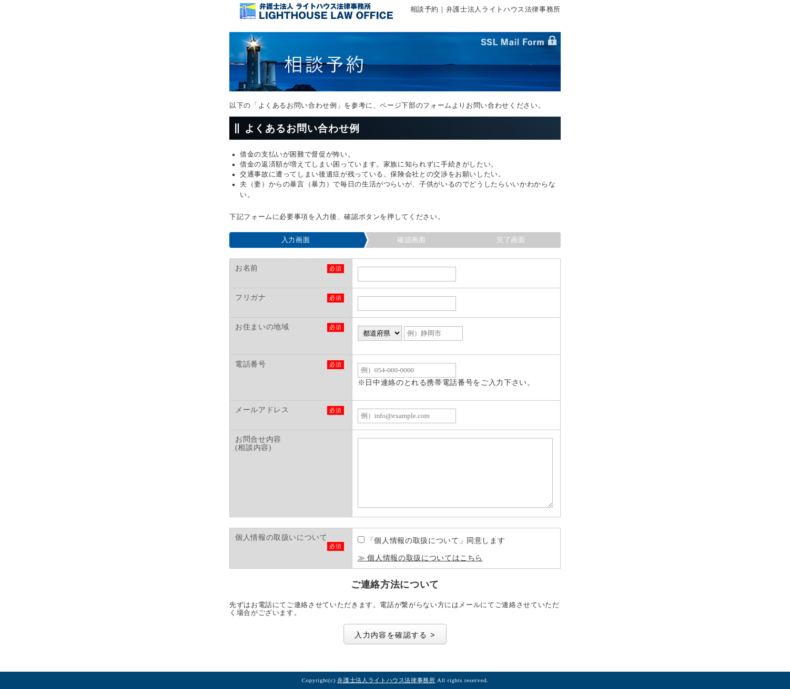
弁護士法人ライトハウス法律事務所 (386, 680)
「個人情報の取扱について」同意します (431, 541)
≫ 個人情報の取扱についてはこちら (420, 558)
